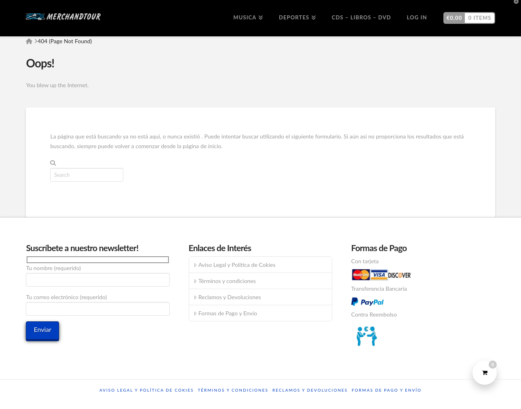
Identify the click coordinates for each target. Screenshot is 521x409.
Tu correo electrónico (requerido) (98, 303)
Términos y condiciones (224, 280)
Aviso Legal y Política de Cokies (234, 264)
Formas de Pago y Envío (225, 313)
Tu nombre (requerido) (98, 274)
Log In (417, 17)
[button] (513, 7)
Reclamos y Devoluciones (227, 297)
